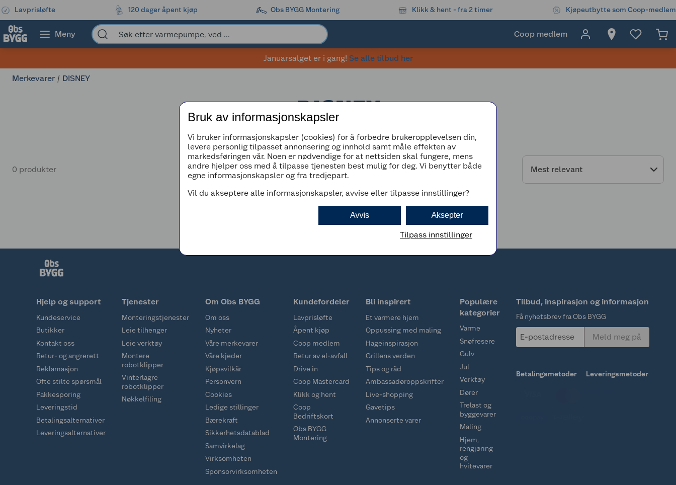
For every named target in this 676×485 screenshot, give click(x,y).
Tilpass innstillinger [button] (436, 234)
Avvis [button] (359, 215)
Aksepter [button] (447, 215)
